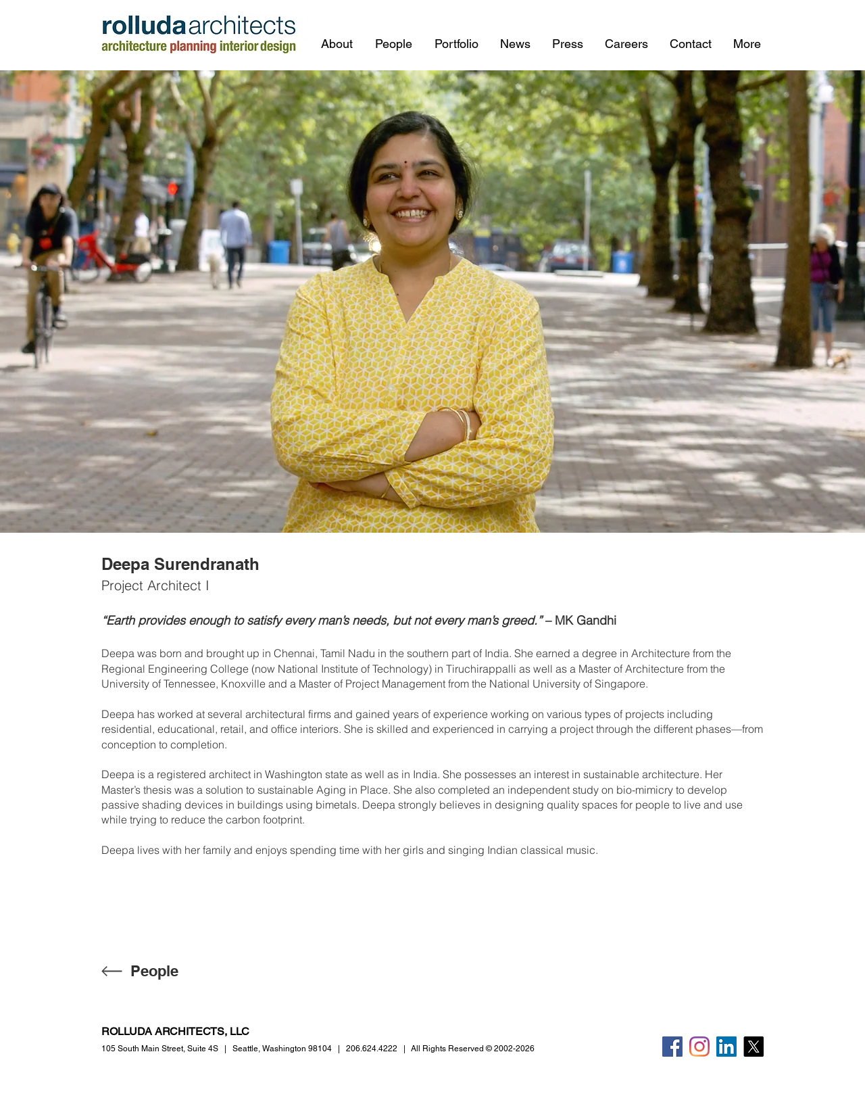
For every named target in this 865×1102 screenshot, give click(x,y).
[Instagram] (699, 1046)
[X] (753, 1046)
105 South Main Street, (159, 1048)
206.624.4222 (371, 1048)
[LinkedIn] (726, 1046)
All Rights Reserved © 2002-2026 (473, 1048)
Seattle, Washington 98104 (282, 1048)
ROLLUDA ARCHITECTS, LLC (175, 1031)
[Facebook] (672, 1046)
